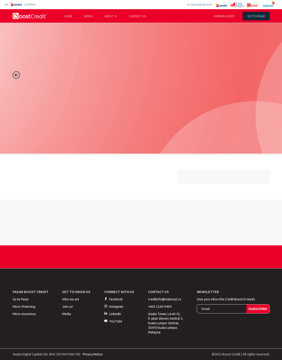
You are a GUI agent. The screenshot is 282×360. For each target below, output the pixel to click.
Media (88, 16)
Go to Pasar (21, 299)
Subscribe (257, 309)
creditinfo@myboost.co (164, 299)
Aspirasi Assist (224, 16)
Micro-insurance (24, 314)
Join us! (67, 306)
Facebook (113, 299)
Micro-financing (24, 306)
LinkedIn (112, 314)
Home (68, 16)
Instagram (113, 306)
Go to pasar (256, 16)
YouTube (113, 321)
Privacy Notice (93, 354)
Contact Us (137, 16)
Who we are (70, 299)
